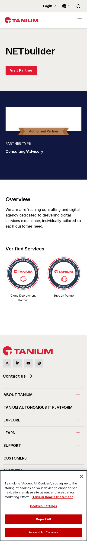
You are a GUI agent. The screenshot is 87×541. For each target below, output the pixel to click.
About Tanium (17, 394)
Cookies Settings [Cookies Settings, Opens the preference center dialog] (43, 506)
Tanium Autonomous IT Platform (37, 407)
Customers (15, 458)
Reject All (43, 519)
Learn (9, 432)
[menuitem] (43, 394)
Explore (11, 420)
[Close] (81, 477)
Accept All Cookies (43, 532)
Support (12, 445)
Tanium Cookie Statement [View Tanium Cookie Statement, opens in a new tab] (52, 497)
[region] (43, 505)
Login (47, 6)
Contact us (14, 376)
